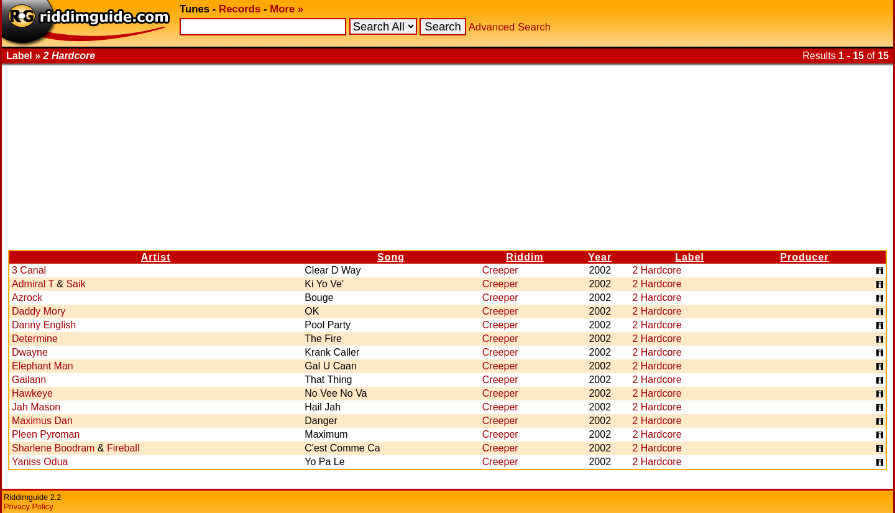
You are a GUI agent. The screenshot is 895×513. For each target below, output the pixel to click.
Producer (804, 257)
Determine (35, 338)
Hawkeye (32, 393)
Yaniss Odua (40, 461)
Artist (156, 257)
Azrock (27, 297)
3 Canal (29, 270)
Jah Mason (36, 407)
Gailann (29, 379)
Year (600, 257)
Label (689, 257)
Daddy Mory (38, 311)
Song (391, 257)
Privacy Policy (28, 506)
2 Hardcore (656, 270)
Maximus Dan (42, 420)
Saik (75, 284)
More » (286, 9)
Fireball (123, 448)
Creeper (500, 270)
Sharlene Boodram (53, 448)
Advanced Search (510, 27)
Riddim (524, 257)
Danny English (44, 325)
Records (239, 9)
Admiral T (33, 284)
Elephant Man (42, 366)
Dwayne (30, 352)
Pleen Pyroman (46, 434)
